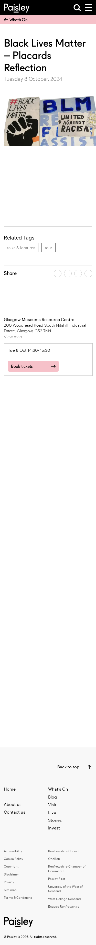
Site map (10, 890)
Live (52, 812)
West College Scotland (64, 899)
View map (13, 336)
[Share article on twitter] (68, 273)
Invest (54, 827)
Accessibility (13, 851)
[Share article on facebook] (57, 273)
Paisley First (56, 878)
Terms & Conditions (18, 897)
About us (13, 804)
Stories (55, 820)
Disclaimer (11, 874)
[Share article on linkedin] (88, 273)
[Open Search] (77, 7)
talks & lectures (21, 247)
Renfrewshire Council (63, 851)
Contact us (14, 812)
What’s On (15, 19)
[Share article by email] (78, 273)
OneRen (54, 858)
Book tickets (22, 366)
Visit (52, 804)
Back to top (68, 766)
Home (10, 789)
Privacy (9, 882)
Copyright (11, 866)
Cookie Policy (13, 858)
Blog (52, 796)
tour (48, 247)
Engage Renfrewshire (63, 906)
